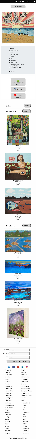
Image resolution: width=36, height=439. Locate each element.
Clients (7, 379)
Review (25, 426)
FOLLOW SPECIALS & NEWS (18, 361)
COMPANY (8, 370)
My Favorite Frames (26, 395)
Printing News (9, 395)
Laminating (8, 414)
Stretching (7, 421)
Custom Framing (9, 405)
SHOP (23, 370)
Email (24, 417)
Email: (7, 356)
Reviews (8, 377)
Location (8, 384)
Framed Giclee (25, 386)
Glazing (7, 419)
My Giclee (24, 384)
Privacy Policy (9, 388)
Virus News (8, 400)
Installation (8, 430)
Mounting (7, 412)
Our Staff (8, 381)
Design (7, 426)
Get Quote (25, 421)
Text (24, 407)
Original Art (24, 374)
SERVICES (8, 403)
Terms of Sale (9, 391)
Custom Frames (25, 388)
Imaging (7, 410)
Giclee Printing (9, 407)
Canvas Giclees (25, 377)
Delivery (7, 428)
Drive (24, 410)
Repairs (7, 423)
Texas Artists (24, 381)
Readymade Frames (26, 391)
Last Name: (6, 353)
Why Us (8, 372)
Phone (24, 405)
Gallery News (9, 393)
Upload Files (26, 433)
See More (26, 111)
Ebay (22, 400)
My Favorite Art (25, 393)
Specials (23, 398)
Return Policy (9, 386)
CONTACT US (26, 403)
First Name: (6, 349)
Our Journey (9, 374)
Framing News (9, 398)
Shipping (7, 433)
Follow (24, 423)
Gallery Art (24, 372)
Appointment (26, 412)
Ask (24, 414)
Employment (26, 428)
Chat (24, 419)
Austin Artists (24, 379)
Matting (7, 417)
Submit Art (25, 430)
